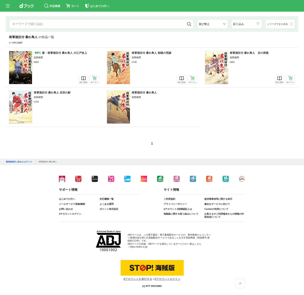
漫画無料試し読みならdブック (19, 162)
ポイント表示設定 (109, 209)
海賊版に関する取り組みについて (181, 214)
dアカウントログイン (70, 214)
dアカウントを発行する (138, 278)
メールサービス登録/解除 (72, 204)
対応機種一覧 (107, 199)
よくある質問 (107, 204)
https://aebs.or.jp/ (139, 246)
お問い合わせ (66, 209)
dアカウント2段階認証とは (178, 209)
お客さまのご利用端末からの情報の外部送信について (224, 215)
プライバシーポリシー (175, 204)
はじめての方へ (67, 199)
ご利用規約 (169, 199)
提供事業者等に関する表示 (218, 199)
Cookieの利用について (216, 209)
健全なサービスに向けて (217, 204)
